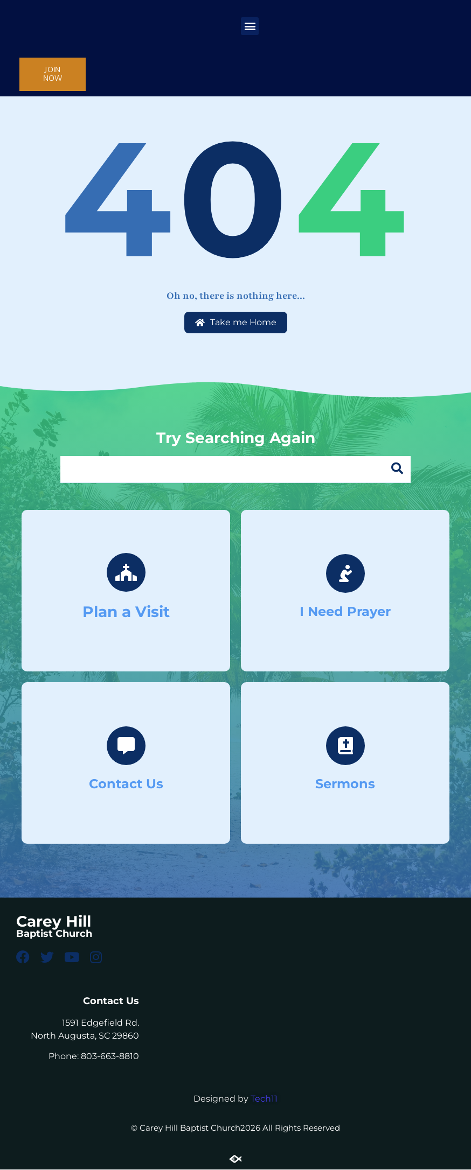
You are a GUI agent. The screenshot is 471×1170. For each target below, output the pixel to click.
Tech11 (264, 1099)
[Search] (397, 469)
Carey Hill (53, 921)
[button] (250, 26)
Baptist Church (54, 934)
